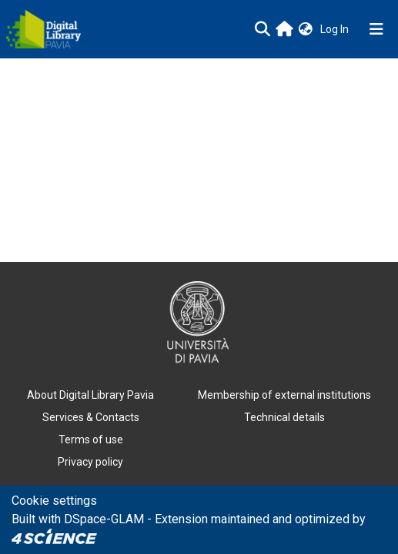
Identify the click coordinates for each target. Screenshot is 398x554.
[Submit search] (262, 29)
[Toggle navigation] (376, 29)
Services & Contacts (90, 417)
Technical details (284, 417)
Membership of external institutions (284, 395)
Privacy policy (90, 462)
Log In (336, 29)
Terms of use (91, 439)
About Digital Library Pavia (90, 395)
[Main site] (284, 29)
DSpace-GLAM (104, 519)
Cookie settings (54, 500)
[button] (305, 29)
